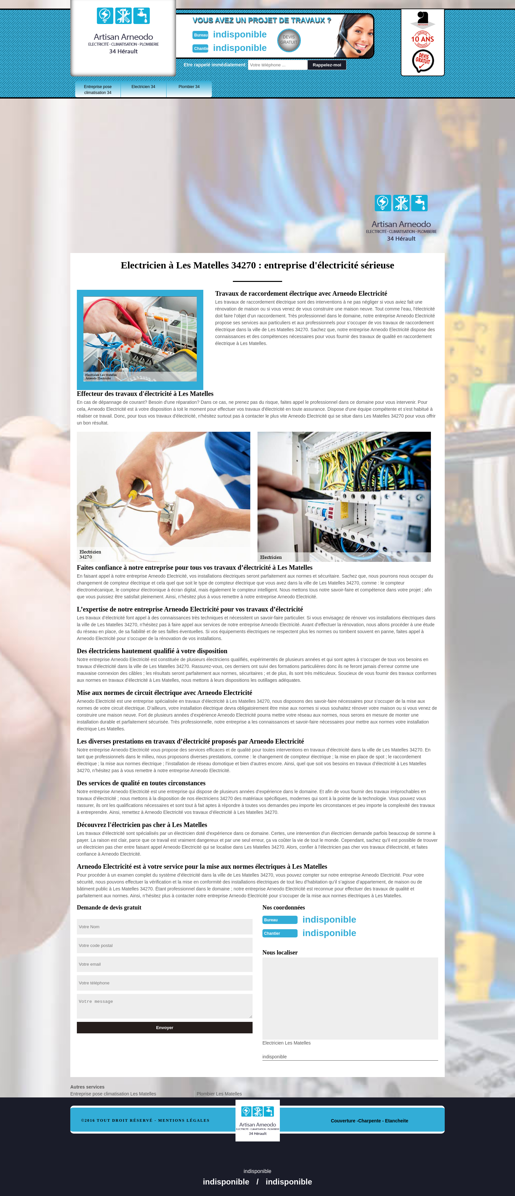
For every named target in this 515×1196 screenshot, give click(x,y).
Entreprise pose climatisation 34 (98, 89)
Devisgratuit (288, 40)
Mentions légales (184, 1119)
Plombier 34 (189, 86)
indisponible (238, 34)
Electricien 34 (143, 86)
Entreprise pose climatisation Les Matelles (113, 1093)
